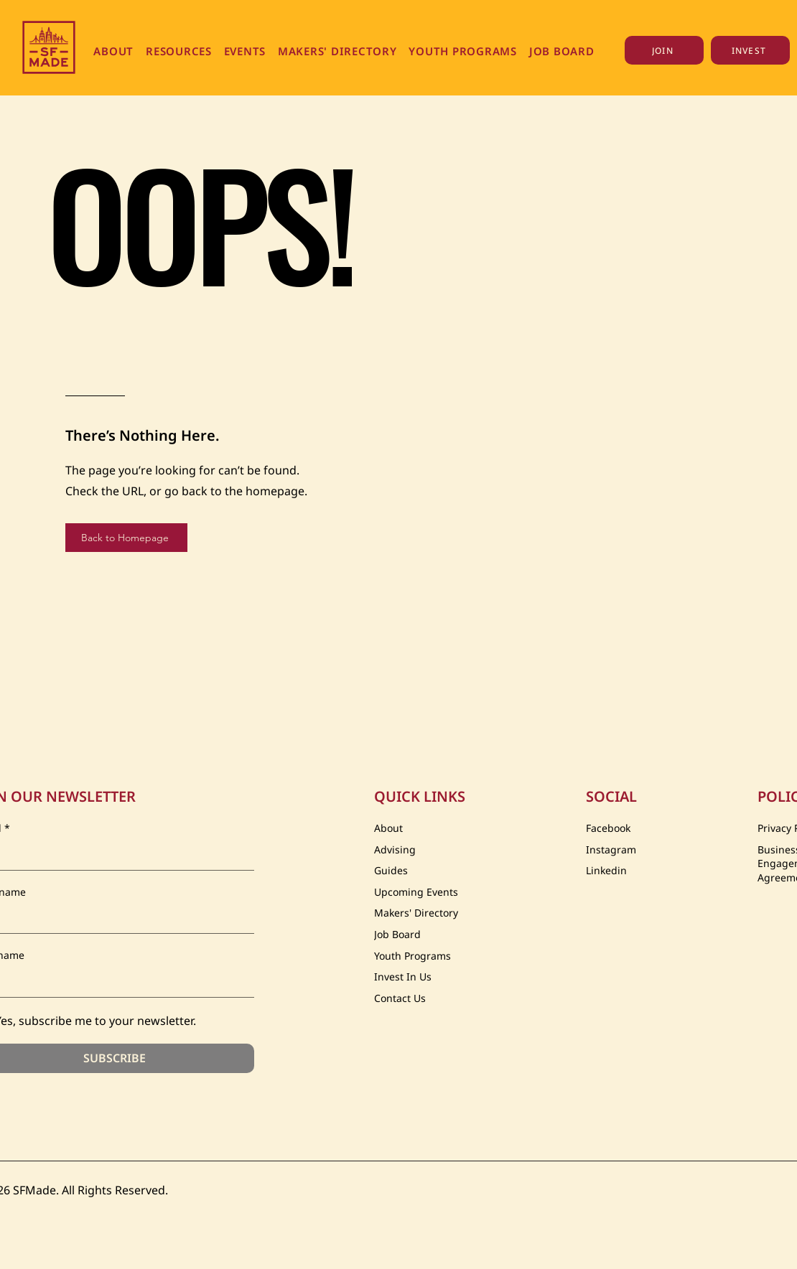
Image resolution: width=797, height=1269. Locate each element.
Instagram (611, 849)
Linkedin (606, 870)
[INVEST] (750, 50)
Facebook (608, 828)
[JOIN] (664, 50)
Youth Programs (412, 956)
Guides (391, 870)
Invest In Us (403, 976)
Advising (395, 849)
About (388, 828)
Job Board (397, 934)
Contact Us (400, 998)
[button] (114, 51)
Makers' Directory (416, 912)
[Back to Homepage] (126, 537)
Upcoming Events (416, 892)
